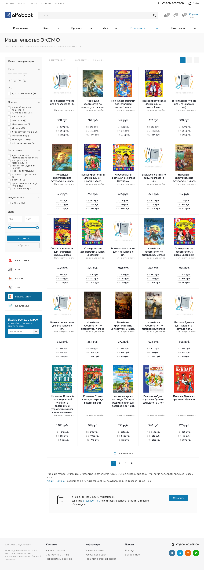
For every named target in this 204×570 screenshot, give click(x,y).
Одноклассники (188, 553)
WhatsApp (196, 553)
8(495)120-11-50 (91, 500)
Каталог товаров (55, 550)
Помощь (129, 544)
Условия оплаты (94, 550)
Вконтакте (172, 553)
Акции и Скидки (56, 481)
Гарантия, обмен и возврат (100, 558)
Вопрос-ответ (133, 554)
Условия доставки (95, 554)
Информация (92, 544)
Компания (51, 544)
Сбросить (23, 245)
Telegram (180, 553)
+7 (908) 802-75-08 (187, 544)
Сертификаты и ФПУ (58, 554)
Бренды (129, 550)
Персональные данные (59, 558)
